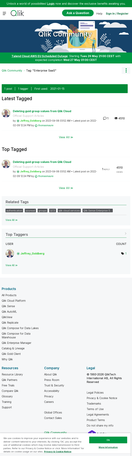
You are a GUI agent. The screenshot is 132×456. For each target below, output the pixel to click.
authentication (14, 210)
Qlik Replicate (10, 322)
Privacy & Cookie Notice (102, 398)
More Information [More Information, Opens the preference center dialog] (108, 447)
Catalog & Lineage (13, 348)
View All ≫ (66, 137)
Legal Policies (95, 392)
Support (7, 407)
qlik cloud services (69, 210)
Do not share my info (100, 425)
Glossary (7, 396)
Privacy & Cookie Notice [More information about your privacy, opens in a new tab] (57, 451)
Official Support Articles (28, 115)
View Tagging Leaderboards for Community (66, 233)
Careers (49, 402)
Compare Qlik (10, 391)
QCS (52, 210)
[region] (65, 444)
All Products (9, 295)
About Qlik (50, 374)
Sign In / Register (117, 13)
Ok (108, 440)
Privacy (48, 396)
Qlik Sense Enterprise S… (97, 210)
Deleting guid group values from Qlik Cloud (42, 111)
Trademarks (94, 403)
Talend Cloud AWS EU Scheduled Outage (40, 56)
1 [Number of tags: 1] (125, 253)
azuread (30, 210)
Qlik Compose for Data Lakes (20, 328)
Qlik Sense (8, 306)
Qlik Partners (9, 380)
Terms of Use (95, 409)
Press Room (51, 380)
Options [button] (126, 70)
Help (99, 13)
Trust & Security (54, 385)
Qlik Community (65, 34)
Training (6, 402)
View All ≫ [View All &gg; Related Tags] (12, 219)
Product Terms (96, 420)
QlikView (7, 317)
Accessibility (51, 391)
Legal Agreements (98, 414)
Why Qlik (7, 359)
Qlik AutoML (9, 311)
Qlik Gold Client (11, 354)
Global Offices (53, 412)
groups (42, 210)
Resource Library (12, 374)
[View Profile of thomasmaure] (45, 125)
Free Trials (8, 385)
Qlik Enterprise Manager (16, 343)
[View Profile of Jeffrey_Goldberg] (30, 120)
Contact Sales (53, 418)
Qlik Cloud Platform (14, 300)
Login (50, 3)
